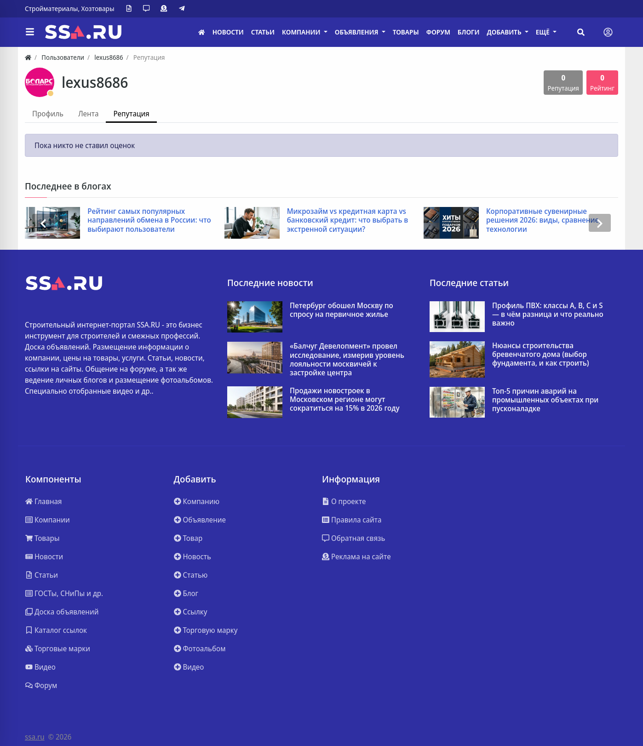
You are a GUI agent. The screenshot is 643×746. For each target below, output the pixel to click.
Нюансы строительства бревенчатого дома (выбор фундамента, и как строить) (540, 354)
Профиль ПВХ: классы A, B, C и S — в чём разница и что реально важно (547, 314)
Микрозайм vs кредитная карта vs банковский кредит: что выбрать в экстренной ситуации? (347, 220)
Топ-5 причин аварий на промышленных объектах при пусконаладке (545, 400)
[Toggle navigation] (608, 32)
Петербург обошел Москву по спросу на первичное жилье (341, 310)
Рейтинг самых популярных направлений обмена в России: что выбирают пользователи (149, 220)
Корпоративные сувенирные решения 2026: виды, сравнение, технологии (543, 220)
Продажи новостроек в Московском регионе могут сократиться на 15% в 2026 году (345, 399)
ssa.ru (35, 737)
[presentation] (43, 223)
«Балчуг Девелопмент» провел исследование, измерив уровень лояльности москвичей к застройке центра (347, 359)
